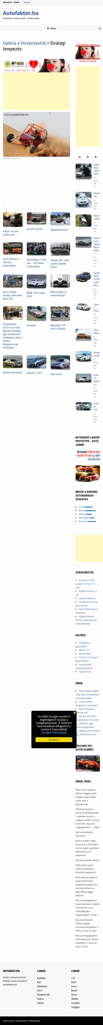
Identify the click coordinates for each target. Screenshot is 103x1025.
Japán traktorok (87, 598)
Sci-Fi (39, 990)
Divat (73, 982)
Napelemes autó (59, 229)
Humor (40, 998)
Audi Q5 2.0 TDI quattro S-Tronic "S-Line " (86, 584)
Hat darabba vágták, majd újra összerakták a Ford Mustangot (88, 694)
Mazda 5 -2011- (35, 373)
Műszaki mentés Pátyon (87, 860)
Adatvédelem (21, 1020)
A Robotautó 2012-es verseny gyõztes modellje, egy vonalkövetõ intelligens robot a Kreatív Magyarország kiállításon (12, 336)
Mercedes (87, 517)
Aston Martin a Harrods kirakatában (11, 262)
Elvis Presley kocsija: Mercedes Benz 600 (12, 295)
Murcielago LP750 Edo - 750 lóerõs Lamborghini (36, 263)
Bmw (87, 510)
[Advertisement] (36, 91)
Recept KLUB (43, 994)
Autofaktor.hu (21, 13)
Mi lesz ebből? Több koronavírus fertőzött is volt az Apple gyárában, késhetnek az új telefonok (87, 848)
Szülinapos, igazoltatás (96, 169)
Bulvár (74, 990)
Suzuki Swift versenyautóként (97, 279)
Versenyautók (33, 43)
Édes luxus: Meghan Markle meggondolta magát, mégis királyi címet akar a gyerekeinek (86, 797)
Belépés (27, 2)
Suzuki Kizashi (34, 229)
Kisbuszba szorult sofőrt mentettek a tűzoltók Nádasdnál (86, 869)
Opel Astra (56, 374)
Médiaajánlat (34, 1020)
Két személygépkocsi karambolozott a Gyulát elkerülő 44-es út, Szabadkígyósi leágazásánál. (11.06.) (88, 907)
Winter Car (97, 195)
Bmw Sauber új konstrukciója (58, 293)
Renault (87, 521)
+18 (73, 978)
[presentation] (80, 157)
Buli (39, 982)
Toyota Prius (85, 671)
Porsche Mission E (97, 380)
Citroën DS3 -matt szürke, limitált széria (59, 264)
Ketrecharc (42, 986)
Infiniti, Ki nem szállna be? (10, 233)
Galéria (9, 43)
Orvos (74, 994)
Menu (51, 28)
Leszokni (75, 1003)
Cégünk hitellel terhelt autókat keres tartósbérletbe (86, 620)
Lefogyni (75, 1007)
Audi (86, 506)
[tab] (80, 157)
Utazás (40, 1003)
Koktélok (41, 978)
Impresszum (8, 1020)
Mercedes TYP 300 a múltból (58, 327)
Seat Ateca (96, 332)
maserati (31, 325)
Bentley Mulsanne (12, 372)
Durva (74, 986)
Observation (97, 217)
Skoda (85, 514)
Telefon (74, 998)
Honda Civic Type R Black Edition (97, 246)
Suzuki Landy (97, 354)
